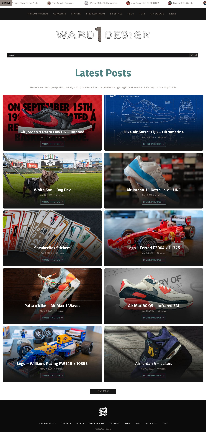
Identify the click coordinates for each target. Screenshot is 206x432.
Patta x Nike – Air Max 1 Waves (52, 305)
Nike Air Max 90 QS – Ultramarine (154, 132)
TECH (130, 13)
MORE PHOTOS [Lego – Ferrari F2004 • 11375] (153, 260)
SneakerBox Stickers (52, 247)
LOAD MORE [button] (103, 391)
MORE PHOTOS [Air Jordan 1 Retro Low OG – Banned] (52, 144)
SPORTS (76, 13)
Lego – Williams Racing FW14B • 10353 (52, 363)
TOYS (142, 13)
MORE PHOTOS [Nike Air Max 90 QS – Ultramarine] (153, 144)
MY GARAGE (157, 13)
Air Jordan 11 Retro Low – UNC (154, 190)
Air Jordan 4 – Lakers (153, 363)
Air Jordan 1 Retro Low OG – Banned (52, 132)
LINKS (172, 13)
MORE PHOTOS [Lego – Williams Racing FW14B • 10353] (52, 375)
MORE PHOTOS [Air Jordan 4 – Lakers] (153, 375)
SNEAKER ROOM (95, 13)
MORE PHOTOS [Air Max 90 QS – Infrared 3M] (153, 317)
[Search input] (99, 55)
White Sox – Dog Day (52, 190)
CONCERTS (59, 13)
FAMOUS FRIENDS (37, 13)
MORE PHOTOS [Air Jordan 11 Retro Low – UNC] (153, 202)
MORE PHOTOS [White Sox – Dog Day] (52, 202)
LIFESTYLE (116, 13)
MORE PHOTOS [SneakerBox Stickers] (52, 260)
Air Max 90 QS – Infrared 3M (153, 305)
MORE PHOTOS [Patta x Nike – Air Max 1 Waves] (52, 317)
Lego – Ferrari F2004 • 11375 (153, 247)
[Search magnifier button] (196, 55)
